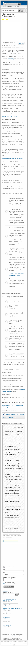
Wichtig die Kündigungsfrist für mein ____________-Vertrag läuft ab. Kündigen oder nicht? (13, 579)
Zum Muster (21, 43)
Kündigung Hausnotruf (7, 614)
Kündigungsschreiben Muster (16, 535)
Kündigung (5, 612)
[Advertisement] (11, 31)
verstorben (5, 605)
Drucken (8, 414)
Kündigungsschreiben (6, 535)
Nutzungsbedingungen (7, 583)
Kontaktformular (15, 635)
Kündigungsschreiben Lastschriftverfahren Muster (11, 620)
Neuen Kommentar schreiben (10, 540)
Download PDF (12, 417)
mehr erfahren (25, 643)
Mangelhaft (2, 19)
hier (14, 59)
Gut (6, 19)
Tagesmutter (10, 58)
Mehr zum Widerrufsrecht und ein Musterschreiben (13, 158)
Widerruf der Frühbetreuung (7, 537)
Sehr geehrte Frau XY (6, 622)
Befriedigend (5, 19)
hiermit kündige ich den (7, 625)
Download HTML (14, 414)
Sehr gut (7, 19)
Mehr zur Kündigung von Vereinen (9, 116)
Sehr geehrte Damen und (7, 600)
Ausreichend (3, 19)
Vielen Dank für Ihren (6, 617)
